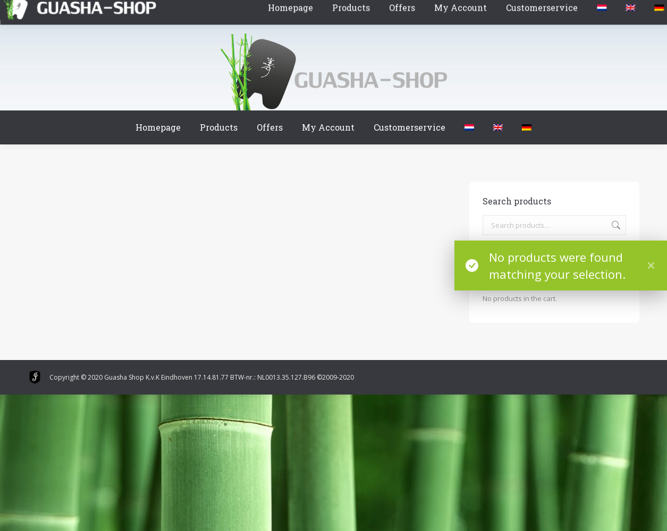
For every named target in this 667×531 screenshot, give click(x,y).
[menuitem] (469, 127)
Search (615, 225)
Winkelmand (59, 10)
